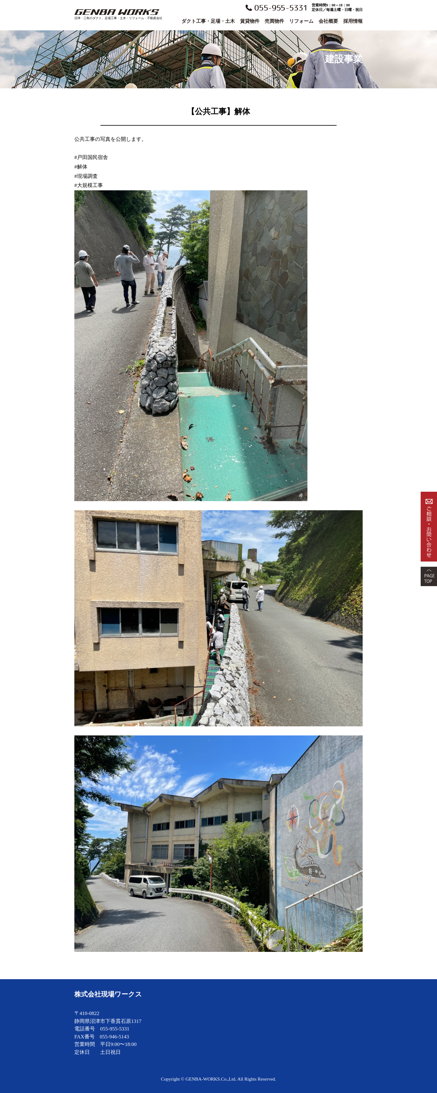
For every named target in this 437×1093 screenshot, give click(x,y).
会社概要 (328, 21)
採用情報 (353, 21)
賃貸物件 (249, 21)
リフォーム (301, 21)
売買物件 (274, 21)
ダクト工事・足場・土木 (208, 21)
